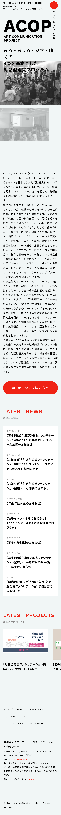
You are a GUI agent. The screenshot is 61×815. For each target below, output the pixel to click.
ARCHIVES (36, 709)
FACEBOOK (36, 723)
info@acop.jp (20, 759)
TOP (6, 709)
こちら (31, 779)
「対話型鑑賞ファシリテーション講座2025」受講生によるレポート (24, 667)
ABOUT (19, 709)
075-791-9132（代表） (21, 755)
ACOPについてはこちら (30, 388)
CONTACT (15, 716)
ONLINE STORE (14, 723)
